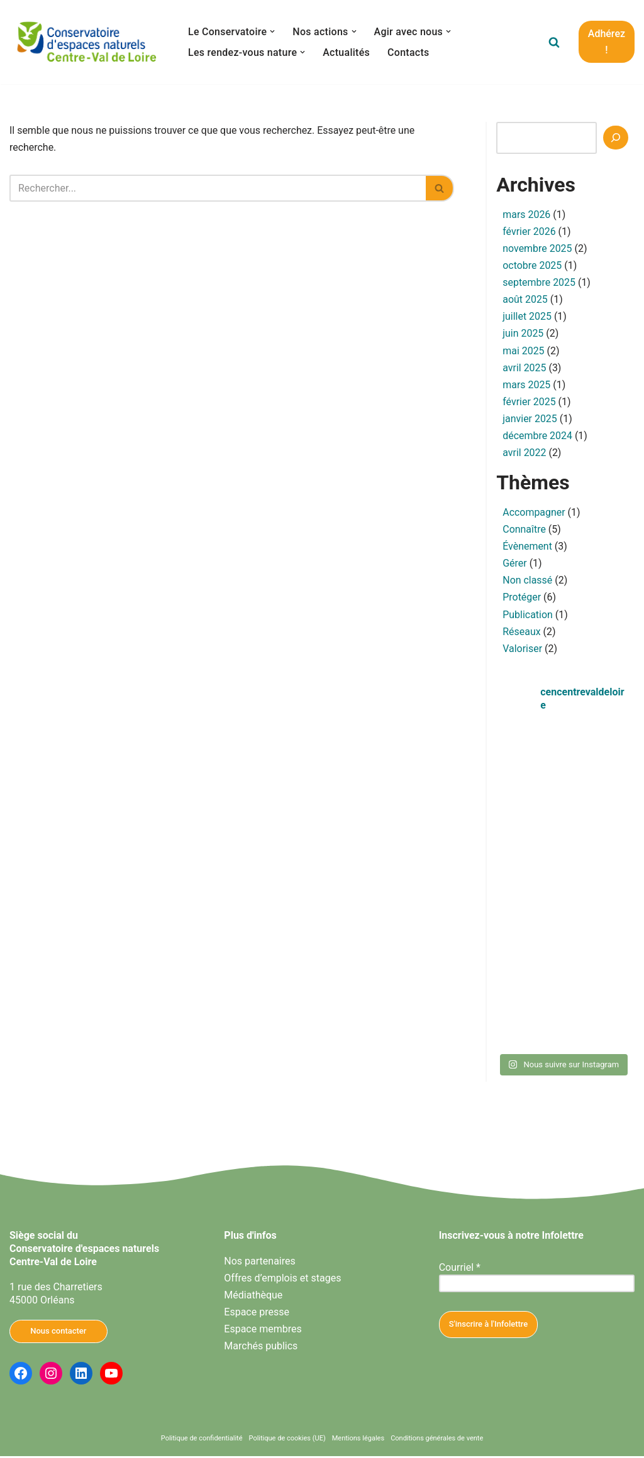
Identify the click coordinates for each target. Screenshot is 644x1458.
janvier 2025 (529, 419)
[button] (272, 31)
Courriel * (459, 1269)
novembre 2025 (537, 249)
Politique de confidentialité (202, 1441)
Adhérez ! (606, 42)
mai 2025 (523, 351)
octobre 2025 (532, 266)
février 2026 (529, 231)
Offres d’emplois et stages (282, 1280)
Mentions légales (358, 1441)
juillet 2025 (527, 317)
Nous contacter (58, 1332)
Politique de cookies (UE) (287, 1441)
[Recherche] (615, 138)
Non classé (527, 582)
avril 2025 (524, 368)
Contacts (409, 52)
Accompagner (533, 514)
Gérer (514, 565)
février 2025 (529, 402)
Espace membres (262, 1331)
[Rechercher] (554, 42)
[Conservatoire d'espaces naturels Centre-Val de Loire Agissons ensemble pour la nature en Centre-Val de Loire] (88, 42)
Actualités (346, 52)
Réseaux (521, 633)
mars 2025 (526, 385)
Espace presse (256, 1314)
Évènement (527, 548)
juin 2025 (522, 334)
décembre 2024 (537, 437)
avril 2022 (524, 454)
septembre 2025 (538, 283)
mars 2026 (526, 214)
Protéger (521, 599)
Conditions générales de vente (437, 1441)
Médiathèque (253, 1297)
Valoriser (522, 650)
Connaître (524, 531)
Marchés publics (260, 1348)
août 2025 (525, 300)
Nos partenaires (259, 1263)
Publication (527, 616)
